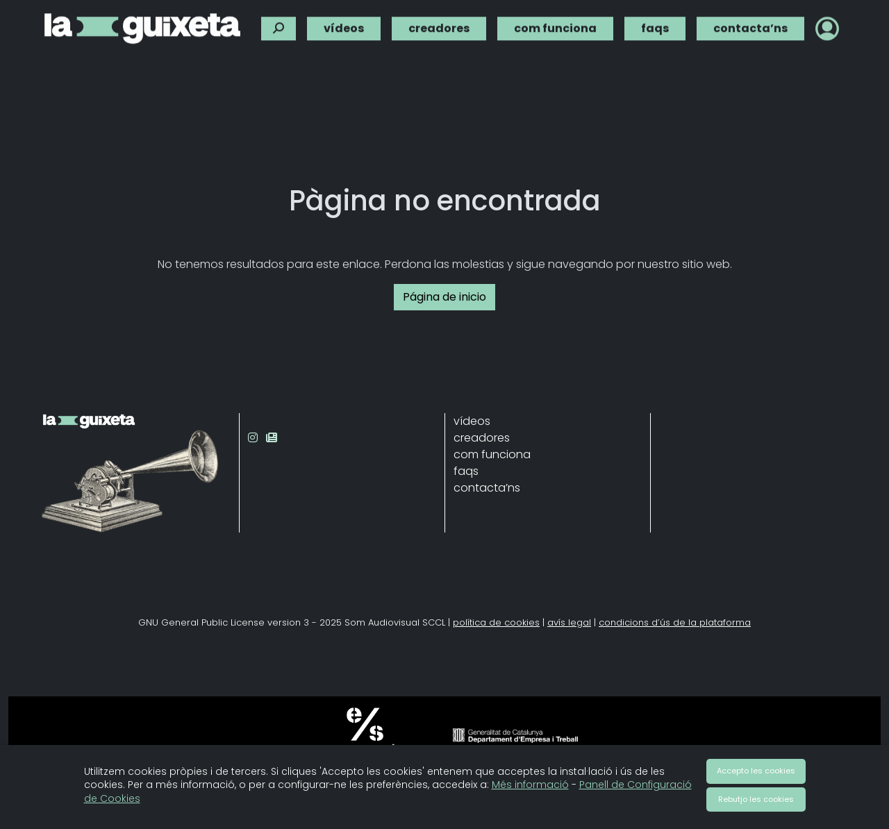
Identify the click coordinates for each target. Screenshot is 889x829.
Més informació (530, 785)
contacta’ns (750, 26)
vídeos (344, 26)
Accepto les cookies (756, 770)
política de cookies (496, 622)
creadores (439, 26)
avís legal (569, 622)
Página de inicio (444, 297)
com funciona (555, 26)
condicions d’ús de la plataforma (675, 622)
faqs (655, 26)
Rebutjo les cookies (756, 799)
